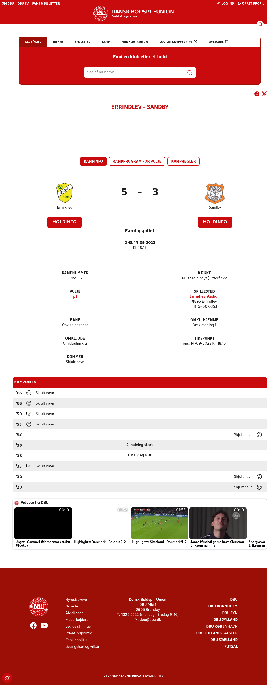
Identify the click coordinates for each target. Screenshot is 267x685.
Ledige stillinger (78, 626)
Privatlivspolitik (78, 633)
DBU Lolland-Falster (217, 633)
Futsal (231, 647)
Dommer (75, 357)
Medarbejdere (76, 620)
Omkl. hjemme (204, 320)
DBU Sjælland (224, 640)
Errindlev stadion (204, 297)
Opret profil (250, 3)
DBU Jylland (226, 620)
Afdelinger (74, 613)
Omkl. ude (75, 338)
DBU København (222, 626)
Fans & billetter (46, 3)
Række (204, 273)
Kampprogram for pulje (137, 161)
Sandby (215, 207)
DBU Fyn (230, 613)
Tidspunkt (204, 338)
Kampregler (183, 161)
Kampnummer (75, 273)
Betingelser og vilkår (82, 647)
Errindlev (64, 207)
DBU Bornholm (223, 606)
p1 (75, 297)
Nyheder (72, 606)
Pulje (75, 291)
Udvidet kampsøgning (178, 41)
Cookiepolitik (76, 640)
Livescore (218, 41)
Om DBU (8, 3)
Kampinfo (93, 161)
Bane (75, 320)
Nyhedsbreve (76, 600)
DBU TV (23, 3)
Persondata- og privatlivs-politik (134, 676)
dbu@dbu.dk (150, 620)
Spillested (204, 291)
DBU (234, 600)
